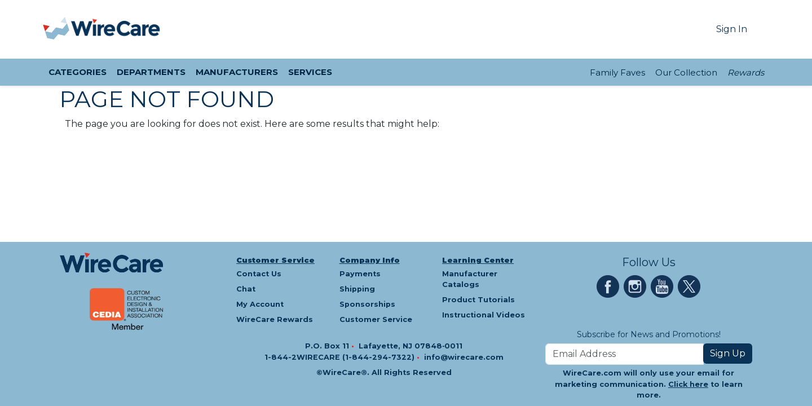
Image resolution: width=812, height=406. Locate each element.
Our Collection (686, 72)
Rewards (745, 72)
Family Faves (617, 72)
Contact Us (258, 274)
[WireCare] (116, 29)
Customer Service (275, 260)
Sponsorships (367, 304)
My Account (260, 304)
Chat (245, 289)
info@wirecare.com (464, 357)
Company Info (369, 260)
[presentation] (57, 29)
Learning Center (478, 260)
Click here (688, 384)
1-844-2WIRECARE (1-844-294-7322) (340, 357)
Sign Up (727, 353)
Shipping (357, 289)
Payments (360, 274)
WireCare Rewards (274, 319)
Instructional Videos (483, 315)
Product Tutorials (478, 299)
